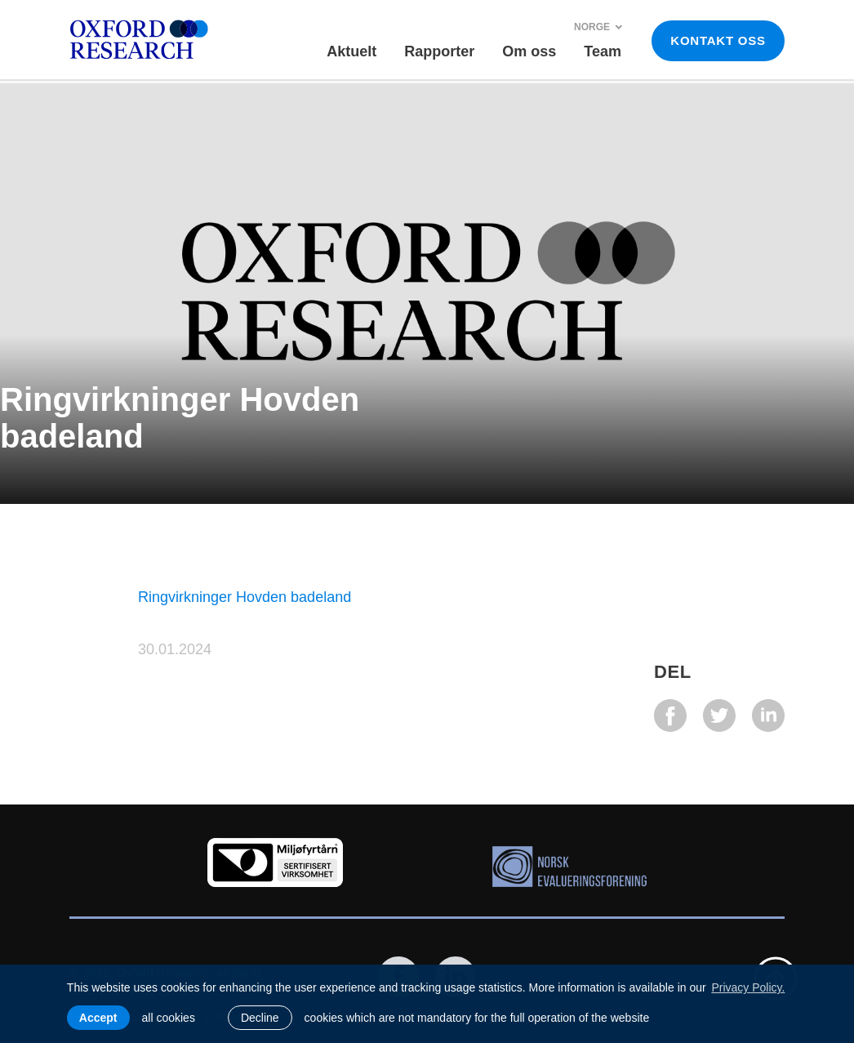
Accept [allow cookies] (98, 1017)
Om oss (529, 51)
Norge (598, 27)
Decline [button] (260, 1017)
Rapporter (439, 51)
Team (602, 51)
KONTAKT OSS (717, 40)
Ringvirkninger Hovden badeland (244, 597)
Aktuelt (351, 51)
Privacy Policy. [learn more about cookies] (748, 987)
